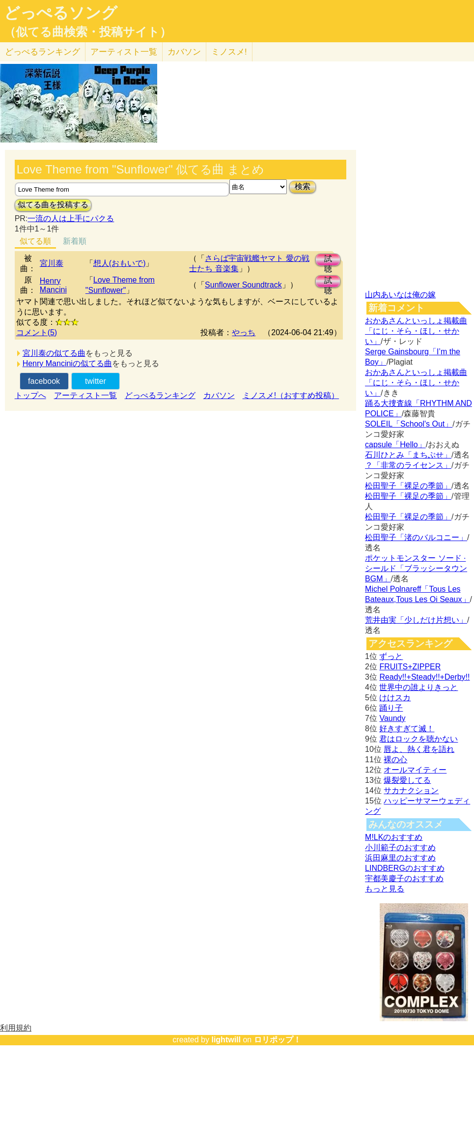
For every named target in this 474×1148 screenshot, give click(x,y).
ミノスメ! (229, 52)
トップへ (30, 395)
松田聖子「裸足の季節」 (408, 486)
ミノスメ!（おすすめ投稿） (291, 395)
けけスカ (395, 697)
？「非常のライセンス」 (408, 465)
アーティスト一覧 (85, 395)
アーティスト (123, 52)
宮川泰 (51, 263)
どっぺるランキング (160, 395)
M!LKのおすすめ (393, 837)
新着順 (74, 241)
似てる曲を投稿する (53, 205)
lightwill (226, 1039)
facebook (44, 381)
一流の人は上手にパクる (71, 218)
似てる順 (35, 241)
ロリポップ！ (277, 1039)
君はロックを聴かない (418, 739)
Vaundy (392, 718)
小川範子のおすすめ (400, 847)
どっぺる (42, 52)
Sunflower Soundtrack (243, 285)
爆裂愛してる (407, 780)
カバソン (184, 52)
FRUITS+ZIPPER (410, 666)
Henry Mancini (53, 285)
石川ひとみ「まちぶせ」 (408, 455)
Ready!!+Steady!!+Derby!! (424, 677)
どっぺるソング (60, 13)
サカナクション (411, 790)
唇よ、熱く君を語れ (419, 749)
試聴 (328, 260)
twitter (95, 381)
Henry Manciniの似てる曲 (67, 363)
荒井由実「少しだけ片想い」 (416, 620)
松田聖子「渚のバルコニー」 (416, 537)
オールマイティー (415, 770)
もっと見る (384, 889)
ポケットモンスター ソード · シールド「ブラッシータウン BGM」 (416, 568)
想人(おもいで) (119, 263)
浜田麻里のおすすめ (400, 858)
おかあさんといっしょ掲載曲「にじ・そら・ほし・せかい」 (416, 330)
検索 (302, 186)
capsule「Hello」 (395, 444)
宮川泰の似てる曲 (54, 353)
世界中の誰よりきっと (418, 687)
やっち (243, 332)
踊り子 (391, 708)
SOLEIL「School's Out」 (408, 424)
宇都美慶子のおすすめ (404, 878)
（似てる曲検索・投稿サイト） (87, 32)
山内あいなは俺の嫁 (400, 294)
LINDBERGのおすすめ (405, 868)
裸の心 (395, 759)
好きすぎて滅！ (406, 728)
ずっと (391, 656)
